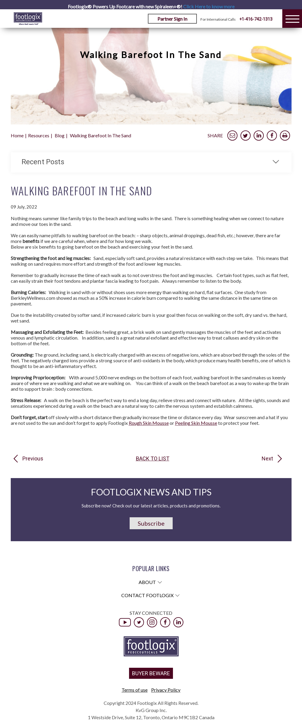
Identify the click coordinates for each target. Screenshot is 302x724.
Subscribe (151, 523)
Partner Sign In (172, 19)
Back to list (152, 458)
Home (17, 135)
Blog (60, 135)
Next (267, 458)
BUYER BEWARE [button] (151, 673)
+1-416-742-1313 (255, 19)
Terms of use (135, 690)
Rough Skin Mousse (149, 423)
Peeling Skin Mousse (196, 423)
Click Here (208, 6)
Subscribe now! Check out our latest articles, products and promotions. (151, 505)
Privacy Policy (165, 690)
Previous (32, 458)
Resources (38, 135)
